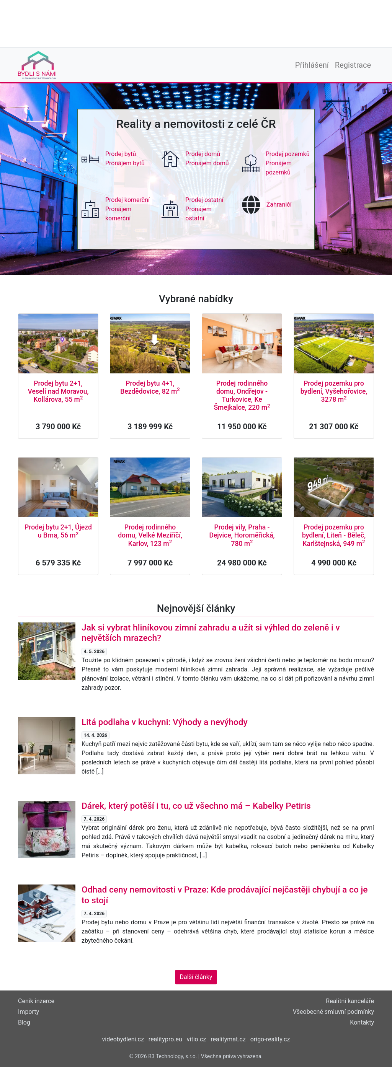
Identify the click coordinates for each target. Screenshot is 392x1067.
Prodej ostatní (204, 200)
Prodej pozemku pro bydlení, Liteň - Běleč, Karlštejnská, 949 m (334, 535)
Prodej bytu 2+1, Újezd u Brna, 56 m (58, 531)
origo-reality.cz (270, 1039)
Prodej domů (202, 154)
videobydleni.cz (123, 1039)
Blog (24, 1022)
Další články (196, 977)
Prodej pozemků (288, 154)
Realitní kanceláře (350, 1001)
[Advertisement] (196, 23)
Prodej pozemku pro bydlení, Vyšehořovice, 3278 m (334, 391)
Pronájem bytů (125, 163)
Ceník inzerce (36, 1001)
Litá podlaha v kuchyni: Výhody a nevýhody (165, 722)
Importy (28, 1011)
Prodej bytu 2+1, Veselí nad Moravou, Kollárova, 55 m (58, 391)
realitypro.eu (165, 1039)
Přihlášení (312, 65)
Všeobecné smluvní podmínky (333, 1011)
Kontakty (362, 1022)
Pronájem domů (207, 163)
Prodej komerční (127, 200)
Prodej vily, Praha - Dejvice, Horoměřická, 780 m (241, 535)
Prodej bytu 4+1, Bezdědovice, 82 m (150, 387)
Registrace (353, 65)
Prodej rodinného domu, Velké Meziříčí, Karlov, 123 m (150, 535)
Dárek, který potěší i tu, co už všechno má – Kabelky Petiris (196, 806)
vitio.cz (196, 1039)
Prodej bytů (120, 154)
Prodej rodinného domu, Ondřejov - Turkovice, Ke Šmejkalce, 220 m (242, 395)
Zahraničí (279, 204)
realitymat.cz (228, 1039)
